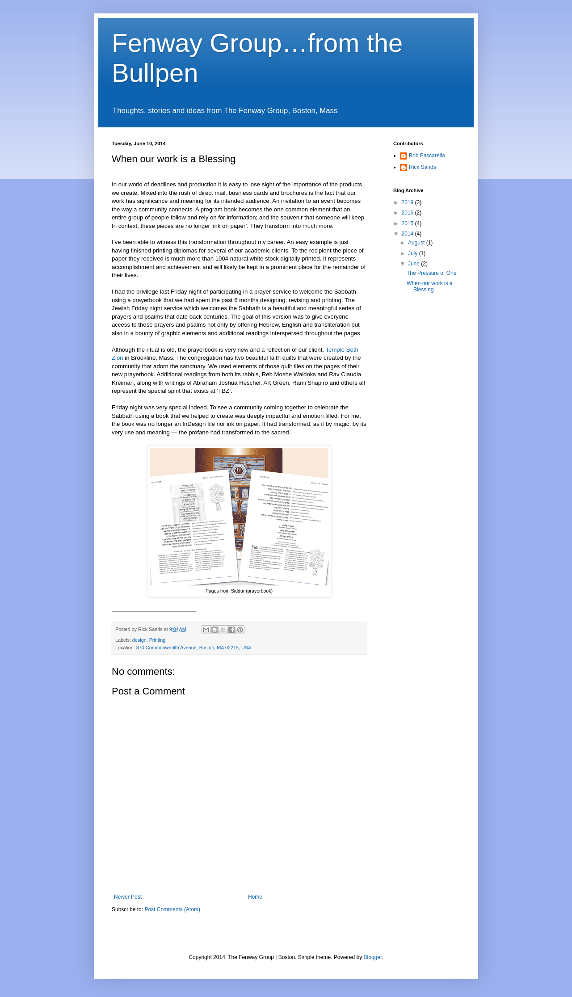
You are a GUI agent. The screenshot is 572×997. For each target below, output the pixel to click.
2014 (408, 234)
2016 (408, 213)
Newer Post (128, 897)
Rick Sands (422, 167)
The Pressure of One (431, 273)
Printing (157, 640)
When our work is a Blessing (430, 286)
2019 (408, 202)
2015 (408, 223)
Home (255, 897)
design (139, 640)
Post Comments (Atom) (172, 909)
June (414, 264)
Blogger (373, 957)
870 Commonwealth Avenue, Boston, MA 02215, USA (193, 647)
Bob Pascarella (427, 155)
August (417, 243)
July (413, 253)
